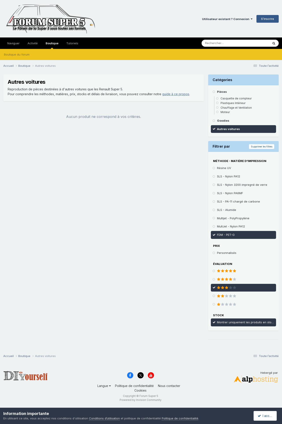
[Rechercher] (226, 43)
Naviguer (13, 43)
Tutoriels (72, 43)
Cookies (140, 390)
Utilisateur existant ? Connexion (227, 19)
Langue (104, 386)
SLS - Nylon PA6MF (230, 193)
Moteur (225, 112)
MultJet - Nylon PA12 (231, 226)
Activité (33, 43)
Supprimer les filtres (261, 146)
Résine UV (224, 168)
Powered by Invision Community (140, 400)
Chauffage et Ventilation (236, 107)
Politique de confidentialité (134, 386)
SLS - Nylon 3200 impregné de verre (242, 184)
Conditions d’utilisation (104, 418)
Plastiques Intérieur (233, 103)
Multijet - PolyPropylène (233, 218)
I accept (266, 416)
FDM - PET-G (226, 234)
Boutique (52, 45)
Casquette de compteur (236, 98)
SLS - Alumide (226, 210)
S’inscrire (267, 18)
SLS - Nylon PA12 (228, 176)
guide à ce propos (175, 94)
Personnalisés (226, 253)
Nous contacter (169, 386)
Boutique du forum (17, 54)
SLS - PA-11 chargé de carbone (238, 201)
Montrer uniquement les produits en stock (246, 322)
